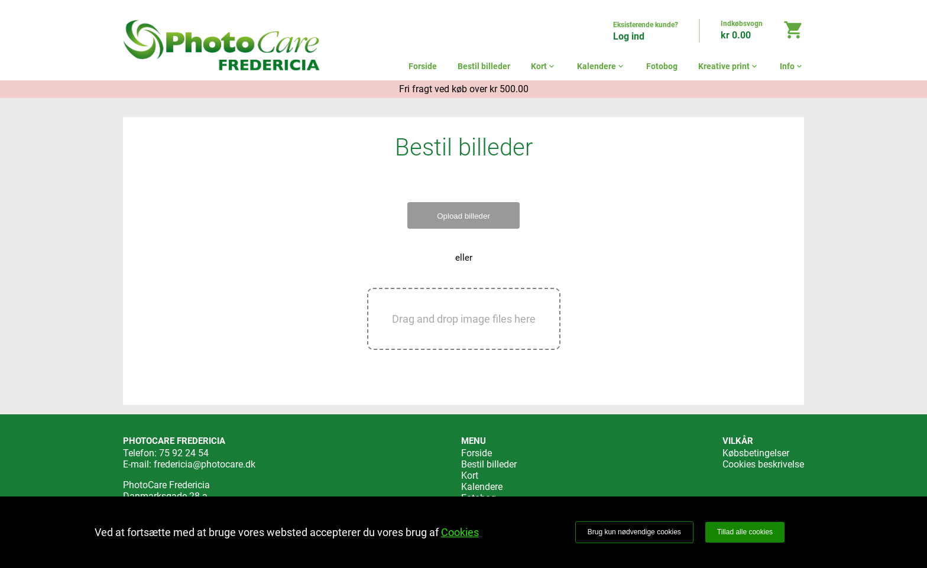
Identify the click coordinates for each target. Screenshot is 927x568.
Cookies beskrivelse (763, 464)
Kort (543, 66)
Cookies (460, 532)
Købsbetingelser (755, 453)
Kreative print (728, 66)
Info (792, 66)
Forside (423, 66)
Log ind (628, 36)
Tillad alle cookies (745, 532)
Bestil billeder (484, 66)
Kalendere (601, 66)
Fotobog (662, 66)
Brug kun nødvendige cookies (634, 532)
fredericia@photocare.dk (204, 464)
